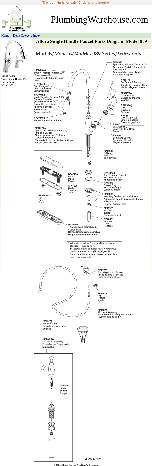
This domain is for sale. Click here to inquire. (76, 2)
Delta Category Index (26, 35)
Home (5, 35)
